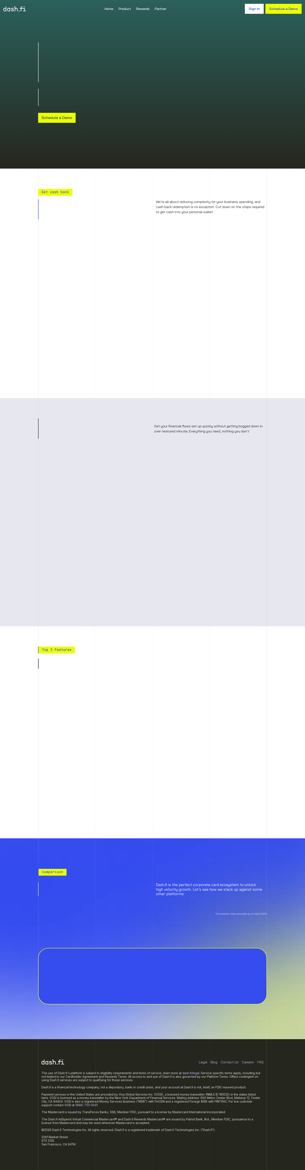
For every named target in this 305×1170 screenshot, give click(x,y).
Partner (160, 9)
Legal (203, 1062)
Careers (248, 1062)
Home (108, 9)
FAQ (260, 1062)
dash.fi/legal (190, 1073)
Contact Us (229, 1062)
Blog (214, 1062)
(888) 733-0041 (86, 1105)
